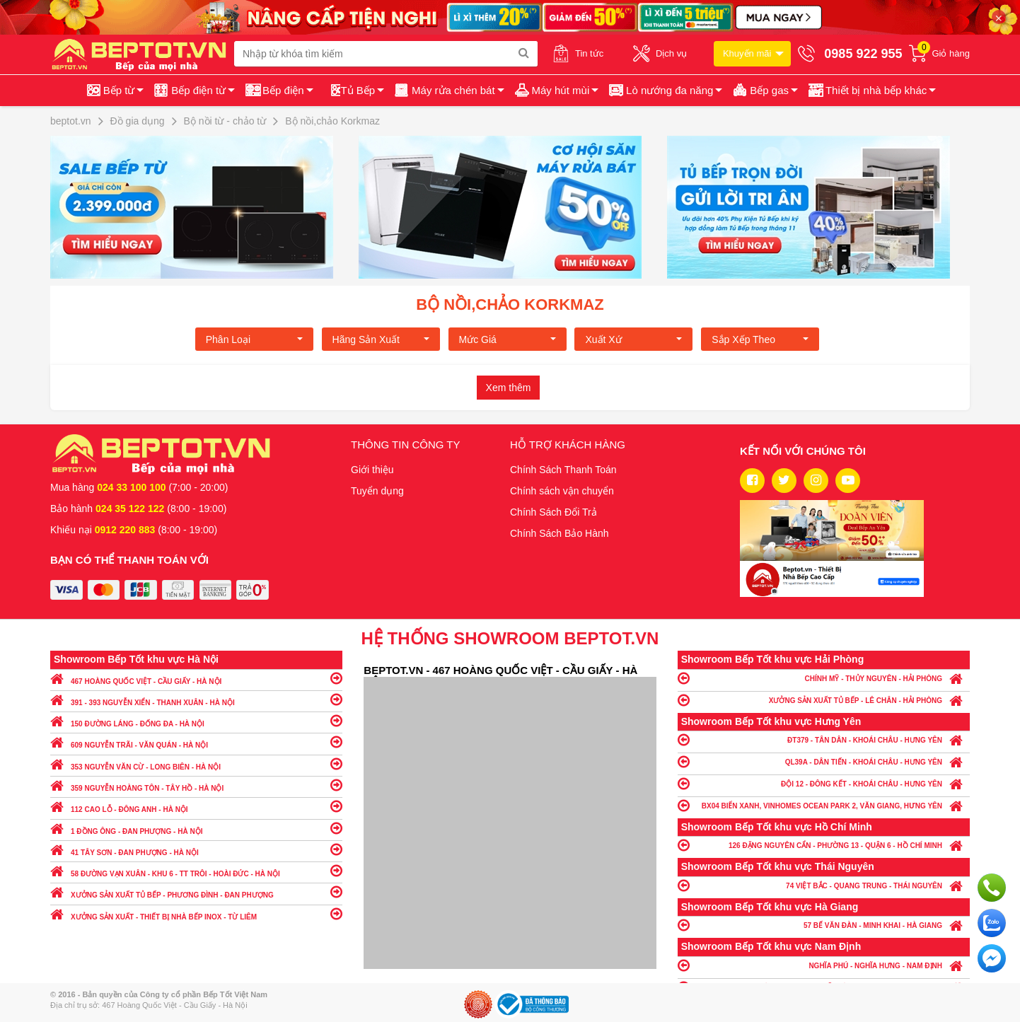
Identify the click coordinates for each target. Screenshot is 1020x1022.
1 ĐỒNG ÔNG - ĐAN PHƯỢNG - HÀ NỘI (196, 828)
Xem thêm (508, 387)
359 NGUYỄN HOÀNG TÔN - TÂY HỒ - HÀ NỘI (196, 785)
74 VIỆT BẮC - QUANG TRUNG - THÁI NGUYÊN (824, 885)
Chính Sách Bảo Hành (559, 533)
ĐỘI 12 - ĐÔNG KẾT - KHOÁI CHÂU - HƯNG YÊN (824, 783)
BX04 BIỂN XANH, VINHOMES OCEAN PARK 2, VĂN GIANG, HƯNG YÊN (824, 805)
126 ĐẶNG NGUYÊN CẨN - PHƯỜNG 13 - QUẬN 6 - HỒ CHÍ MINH (824, 845)
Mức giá (507, 339)
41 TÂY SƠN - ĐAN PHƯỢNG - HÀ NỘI (196, 849)
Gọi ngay (992, 887)
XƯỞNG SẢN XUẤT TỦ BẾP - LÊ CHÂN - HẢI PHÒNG (824, 700)
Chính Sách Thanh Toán (563, 469)
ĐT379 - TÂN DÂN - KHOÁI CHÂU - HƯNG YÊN (824, 739)
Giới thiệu (372, 469)
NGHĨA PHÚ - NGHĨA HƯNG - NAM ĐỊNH (824, 965)
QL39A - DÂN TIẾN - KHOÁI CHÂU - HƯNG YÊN (824, 761)
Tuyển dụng (377, 491)
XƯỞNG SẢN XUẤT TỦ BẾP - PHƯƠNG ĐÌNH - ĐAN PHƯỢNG (196, 891)
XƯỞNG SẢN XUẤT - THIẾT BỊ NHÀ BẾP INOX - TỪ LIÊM (196, 913)
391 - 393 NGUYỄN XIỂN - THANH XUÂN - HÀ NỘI (196, 699)
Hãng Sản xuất (380, 339)
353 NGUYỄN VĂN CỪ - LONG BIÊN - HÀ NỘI (196, 763)
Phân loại (254, 339)
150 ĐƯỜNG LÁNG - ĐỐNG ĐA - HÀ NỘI (196, 720)
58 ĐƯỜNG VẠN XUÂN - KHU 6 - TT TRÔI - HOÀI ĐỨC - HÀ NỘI (196, 870)
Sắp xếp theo (760, 339)
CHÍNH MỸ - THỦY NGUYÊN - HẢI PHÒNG (824, 678)
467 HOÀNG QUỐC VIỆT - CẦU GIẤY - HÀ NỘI (196, 678)
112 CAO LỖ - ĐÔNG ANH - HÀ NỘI (196, 806)
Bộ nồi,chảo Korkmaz (510, 304)
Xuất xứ (633, 339)
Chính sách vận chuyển (562, 491)
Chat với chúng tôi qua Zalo (992, 923)
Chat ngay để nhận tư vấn (992, 958)
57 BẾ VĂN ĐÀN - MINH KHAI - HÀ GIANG (824, 925)
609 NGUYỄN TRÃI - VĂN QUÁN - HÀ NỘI (196, 741)
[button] (871, 90)
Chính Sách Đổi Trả (553, 512)
